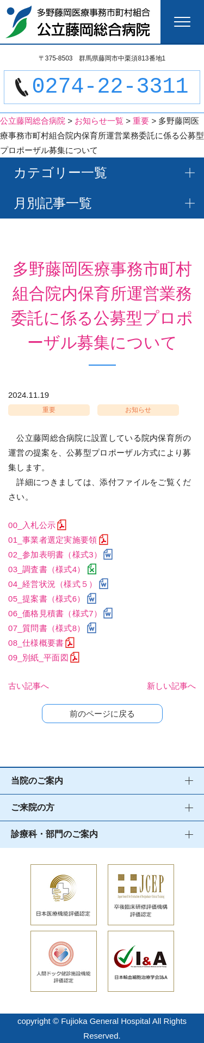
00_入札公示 (31, 525)
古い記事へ (28, 685)
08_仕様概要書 (36, 642)
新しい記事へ (171, 685)
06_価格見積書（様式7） (55, 613)
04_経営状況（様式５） (52, 584)
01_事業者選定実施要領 (52, 539)
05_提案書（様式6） (46, 598)
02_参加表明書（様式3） (55, 554)
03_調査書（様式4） (46, 569)
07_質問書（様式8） (46, 628)
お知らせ (138, 410)
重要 (48, 410)
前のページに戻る (102, 713)
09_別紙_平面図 (38, 657)
